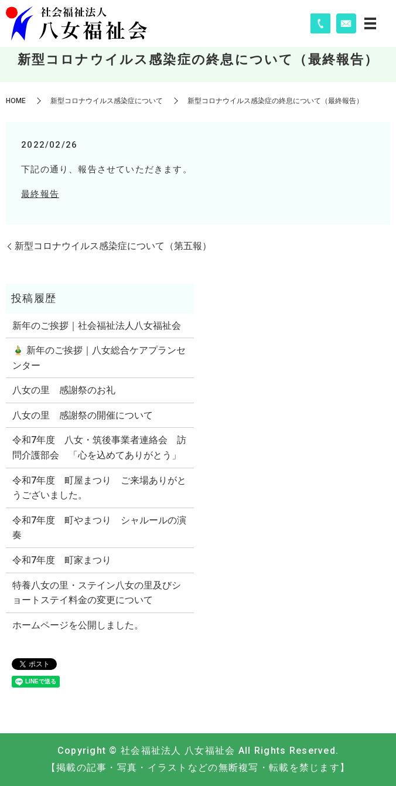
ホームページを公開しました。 (78, 625)
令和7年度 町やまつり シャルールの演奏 (99, 528)
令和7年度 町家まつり (61, 560)
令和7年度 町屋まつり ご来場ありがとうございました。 (99, 488)
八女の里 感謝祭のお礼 (63, 390)
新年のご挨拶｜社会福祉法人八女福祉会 (96, 325)
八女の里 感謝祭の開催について (82, 415)
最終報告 (40, 194)
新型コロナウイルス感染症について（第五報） (113, 245)
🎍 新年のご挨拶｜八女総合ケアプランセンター (99, 358)
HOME (16, 101)
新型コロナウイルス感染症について (106, 101)
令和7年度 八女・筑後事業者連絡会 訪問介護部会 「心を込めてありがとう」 (99, 447)
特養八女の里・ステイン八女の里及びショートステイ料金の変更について (96, 593)
